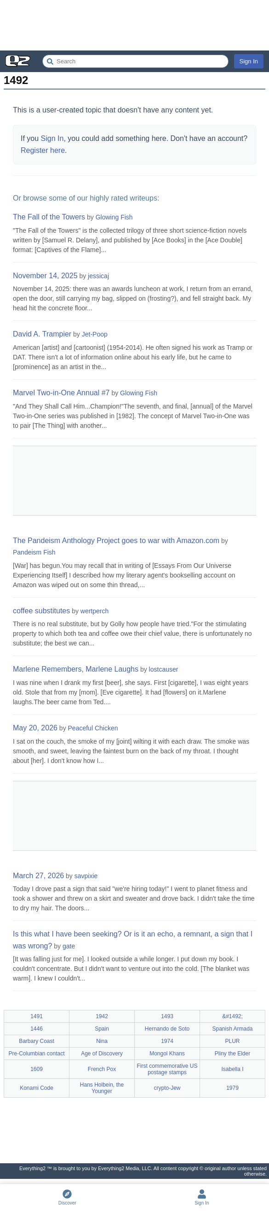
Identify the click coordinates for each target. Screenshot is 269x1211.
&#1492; (232, 1016)
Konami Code (36, 1088)
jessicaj (98, 276)
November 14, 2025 (45, 276)
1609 (36, 1069)
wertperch (94, 611)
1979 (232, 1088)
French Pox (102, 1069)
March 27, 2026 (38, 876)
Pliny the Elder (232, 1053)
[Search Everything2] (135, 61)
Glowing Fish (114, 217)
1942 (102, 1016)
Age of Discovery (102, 1053)
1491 (36, 1016)
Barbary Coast (36, 1041)
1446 (36, 1029)
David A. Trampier (42, 334)
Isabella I (232, 1069)
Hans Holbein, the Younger (102, 1088)
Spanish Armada (232, 1029)
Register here (43, 150)
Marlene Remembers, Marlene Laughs (75, 669)
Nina (102, 1041)
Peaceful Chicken (93, 728)
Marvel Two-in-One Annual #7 (61, 393)
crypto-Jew (167, 1088)
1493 (167, 1016)
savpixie (86, 876)
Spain (102, 1029)
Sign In (249, 61)
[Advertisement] (134, 25)
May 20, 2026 (35, 728)
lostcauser (163, 669)
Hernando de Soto (167, 1029)
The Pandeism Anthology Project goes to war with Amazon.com (116, 540)
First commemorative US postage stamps (167, 1069)
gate (69, 946)
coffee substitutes (41, 611)
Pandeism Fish (34, 552)
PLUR (232, 1041)
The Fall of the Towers (49, 217)
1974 (167, 1041)
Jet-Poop (95, 334)
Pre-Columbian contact (36, 1053)
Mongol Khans (167, 1053)
